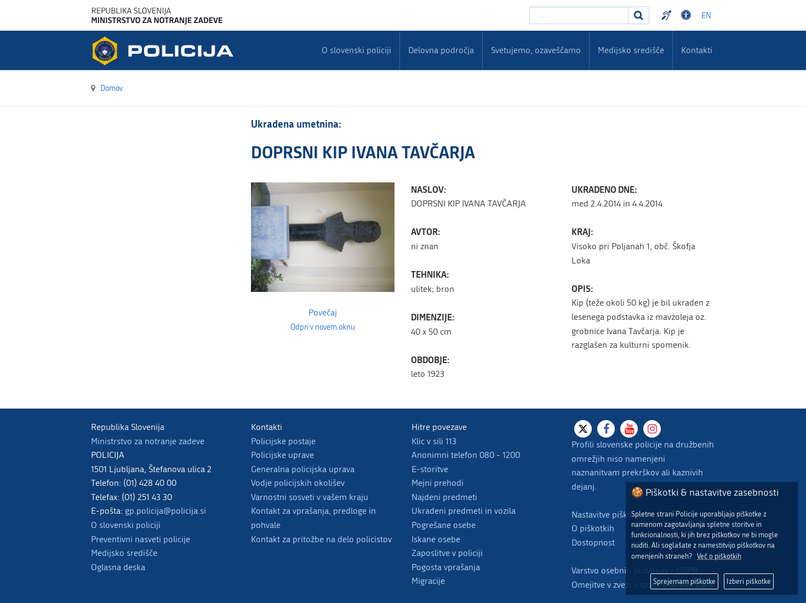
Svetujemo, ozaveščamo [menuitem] (536, 50)
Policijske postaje (283, 441)
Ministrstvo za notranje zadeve (147, 441)
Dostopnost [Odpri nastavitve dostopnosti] (687, 15)
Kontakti (696, 50)
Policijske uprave (282, 455)
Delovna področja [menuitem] (441, 50)
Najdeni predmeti (444, 497)
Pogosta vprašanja (445, 567)
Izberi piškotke (749, 581)
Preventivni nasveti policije (140, 539)
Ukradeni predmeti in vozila (463, 511)
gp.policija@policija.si (165, 511)
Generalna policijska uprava (303, 469)
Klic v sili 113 (433, 441)
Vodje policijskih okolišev (298, 483)
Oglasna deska (118, 567)
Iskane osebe (435, 539)
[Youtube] (629, 429)
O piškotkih (592, 528)
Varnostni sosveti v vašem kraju (309, 497)
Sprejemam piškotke (684, 581)
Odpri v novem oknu (322, 327)
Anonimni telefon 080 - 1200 (465, 455)
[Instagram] (652, 429)
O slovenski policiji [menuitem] (356, 50)
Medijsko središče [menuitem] (631, 50)
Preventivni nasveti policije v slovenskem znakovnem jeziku (667, 15)
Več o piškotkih (719, 556)
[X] (583, 429)
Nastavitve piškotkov (609, 514)
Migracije (428, 581)
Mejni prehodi (437, 483)
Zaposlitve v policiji (447, 553)
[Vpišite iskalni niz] (578, 15)
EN (706, 15)
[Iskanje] (639, 15)
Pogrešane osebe (443, 525)
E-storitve (429, 469)
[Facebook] (606, 429)
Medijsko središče (124, 553)
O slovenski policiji (126, 525)
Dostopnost (593, 542)
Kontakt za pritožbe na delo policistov (321, 539)
